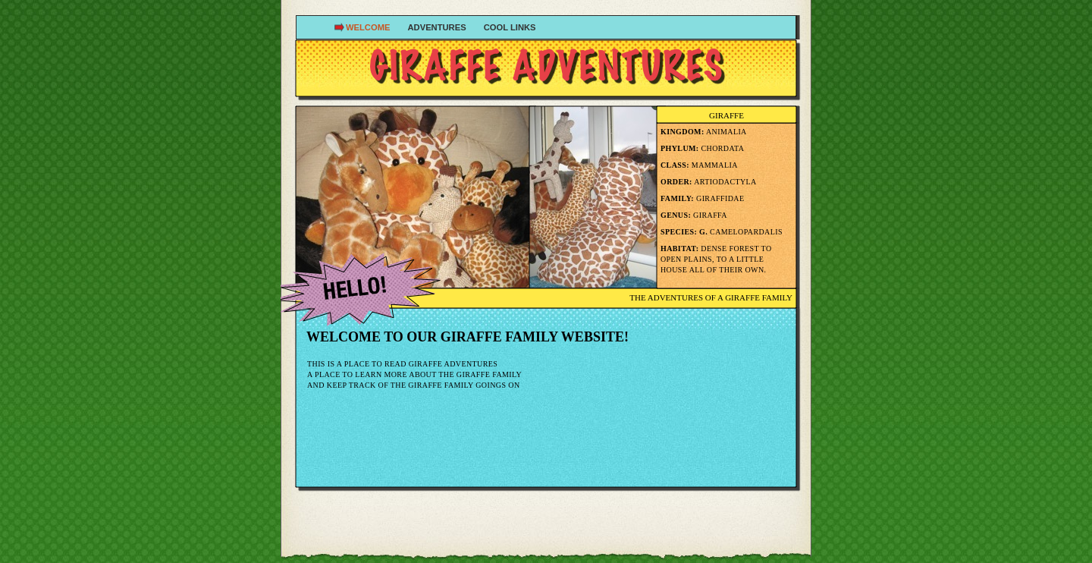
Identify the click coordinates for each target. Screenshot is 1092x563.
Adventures (438, 27)
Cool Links (510, 27)
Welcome (369, 27)
